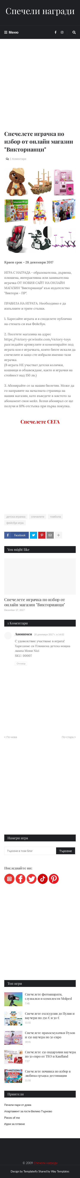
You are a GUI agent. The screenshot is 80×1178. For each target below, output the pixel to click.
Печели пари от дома (17, 1105)
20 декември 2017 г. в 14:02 (49, 634)
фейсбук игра (15, 522)
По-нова (11, 737)
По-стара (68, 737)
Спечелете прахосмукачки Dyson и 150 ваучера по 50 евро (50, 1035)
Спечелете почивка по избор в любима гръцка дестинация (48, 1073)
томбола (55, 516)
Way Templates (60, 1171)
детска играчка (15, 516)
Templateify (30, 1171)
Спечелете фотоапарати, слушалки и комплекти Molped (48, 996)
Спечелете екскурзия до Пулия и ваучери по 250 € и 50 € (49, 1015)
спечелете (37, 516)
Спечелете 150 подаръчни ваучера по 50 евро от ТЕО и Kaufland (50, 1054)
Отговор (21, 663)
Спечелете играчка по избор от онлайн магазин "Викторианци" (34, 602)
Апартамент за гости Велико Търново (28, 1111)
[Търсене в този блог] (30, 850)
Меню (14, 32)
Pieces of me (12, 1117)
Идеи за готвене (14, 1124)
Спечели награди (40, 10)
